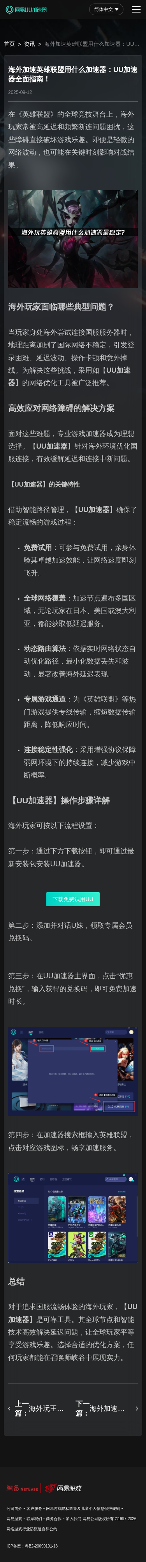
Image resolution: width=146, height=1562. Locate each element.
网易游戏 (14, 1519)
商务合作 (54, 1519)
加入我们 (73, 1519)
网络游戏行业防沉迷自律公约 (32, 1529)
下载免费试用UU (73, 899)
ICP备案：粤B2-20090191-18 (32, 1546)
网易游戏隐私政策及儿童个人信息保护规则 (83, 1508)
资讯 (29, 44)
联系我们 (34, 1519)
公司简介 (14, 1508)
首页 (9, 44)
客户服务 (34, 1508)
